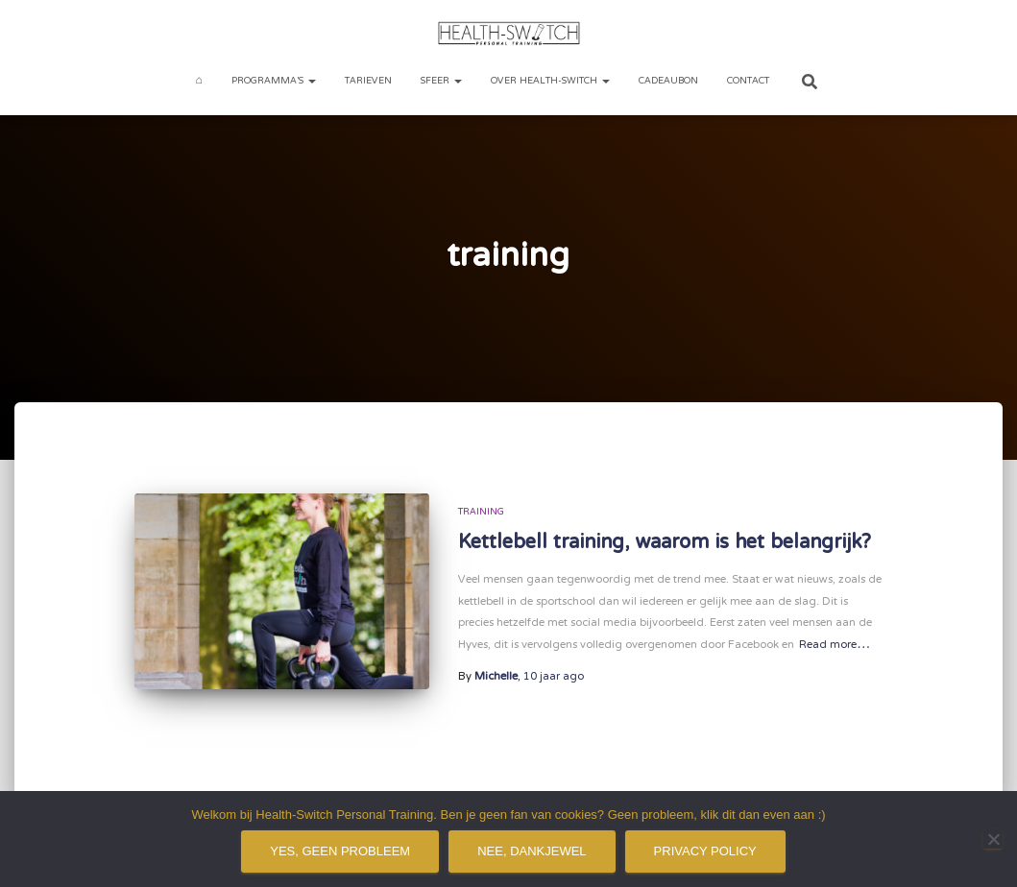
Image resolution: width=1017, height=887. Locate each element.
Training (481, 512)
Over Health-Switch (550, 81)
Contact (748, 81)
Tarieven (368, 81)
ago (553, 676)
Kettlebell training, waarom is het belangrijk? (664, 542)
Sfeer (441, 81)
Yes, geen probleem (340, 851)
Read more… (834, 646)
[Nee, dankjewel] (993, 839)
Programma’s (273, 81)
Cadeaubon (668, 81)
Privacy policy (705, 851)
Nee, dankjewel (531, 851)
